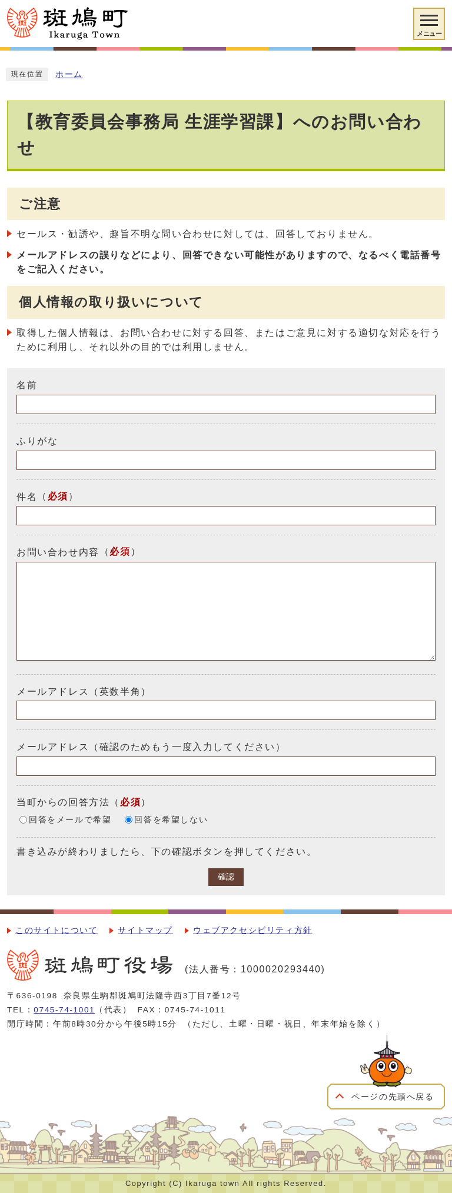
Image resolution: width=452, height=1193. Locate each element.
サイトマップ (145, 930)
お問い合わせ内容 (57, 552)
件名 (26, 496)
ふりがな (37, 441)
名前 (26, 385)
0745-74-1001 (64, 1009)
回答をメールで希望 (70, 819)
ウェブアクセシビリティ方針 (253, 930)
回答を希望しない (171, 819)
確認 (226, 876)
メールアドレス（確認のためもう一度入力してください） (151, 747)
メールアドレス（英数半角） (83, 691)
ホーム (69, 74)
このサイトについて (56, 930)
